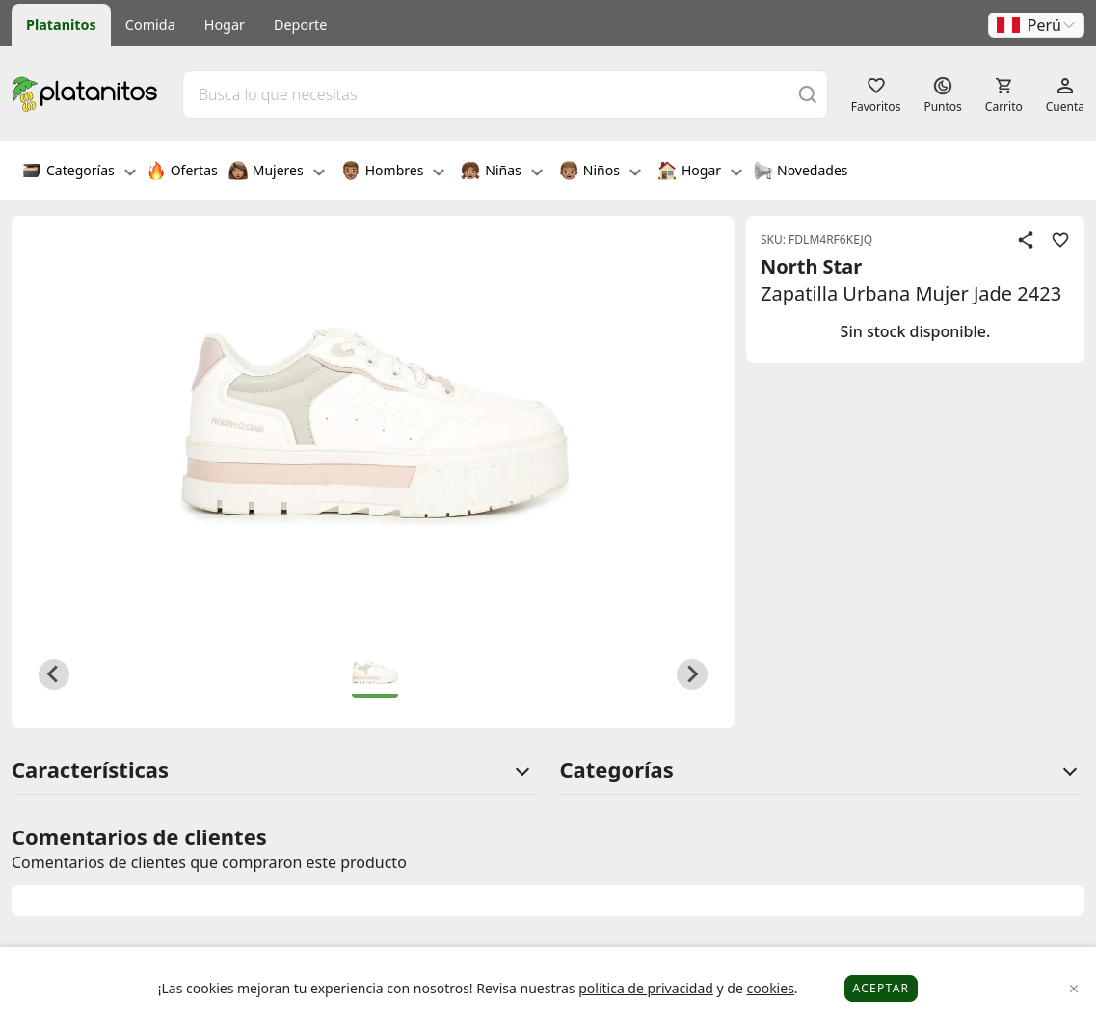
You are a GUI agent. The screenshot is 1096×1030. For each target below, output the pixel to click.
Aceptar (881, 988)
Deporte (300, 24)
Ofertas (182, 172)
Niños (600, 172)
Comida (150, 24)
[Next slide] (692, 674)
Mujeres (276, 172)
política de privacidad (645, 988)
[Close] (1074, 989)
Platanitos (61, 24)
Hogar (224, 24)
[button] (1036, 25)
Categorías (79, 172)
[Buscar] (808, 94)
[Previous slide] (54, 674)
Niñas (501, 172)
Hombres (393, 172)
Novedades (800, 172)
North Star (811, 266)
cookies (769, 988)
